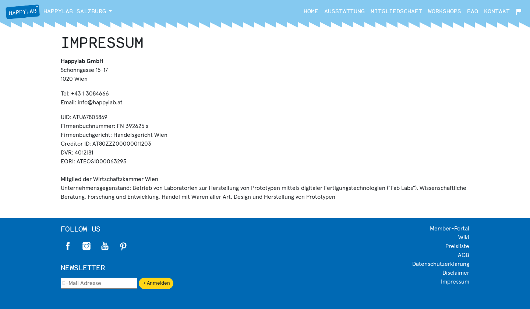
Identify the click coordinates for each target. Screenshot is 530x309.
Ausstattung (344, 10)
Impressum (455, 282)
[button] (110, 11)
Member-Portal (449, 229)
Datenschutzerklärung (440, 264)
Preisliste (457, 246)
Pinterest (123, 246)
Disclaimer (455, 273)
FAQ (472, 10)
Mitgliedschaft (396, 10)
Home (311, 10)
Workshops (444, 10)
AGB (463, 255)
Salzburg (56, 11)
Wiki (463, 237)
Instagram (86, 246)
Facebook (68, 246)
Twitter (105, 246)
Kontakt (497, 10)
